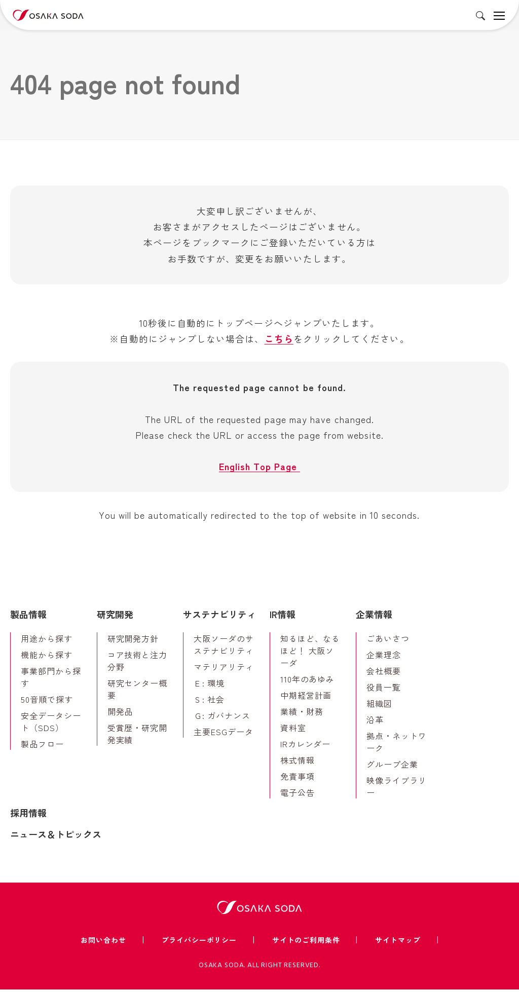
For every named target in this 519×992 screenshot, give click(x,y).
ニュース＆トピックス (55, 836)
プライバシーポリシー (199, 942)
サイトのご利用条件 (306, 942)
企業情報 (374, 616)
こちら (279, 339)
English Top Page (259, 468)
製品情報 (28, 616)
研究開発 (115, 616)
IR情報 (282, 616)
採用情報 (28, 815)
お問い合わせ (103, 942)
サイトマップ (397, 942)
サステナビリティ (219, 616)
